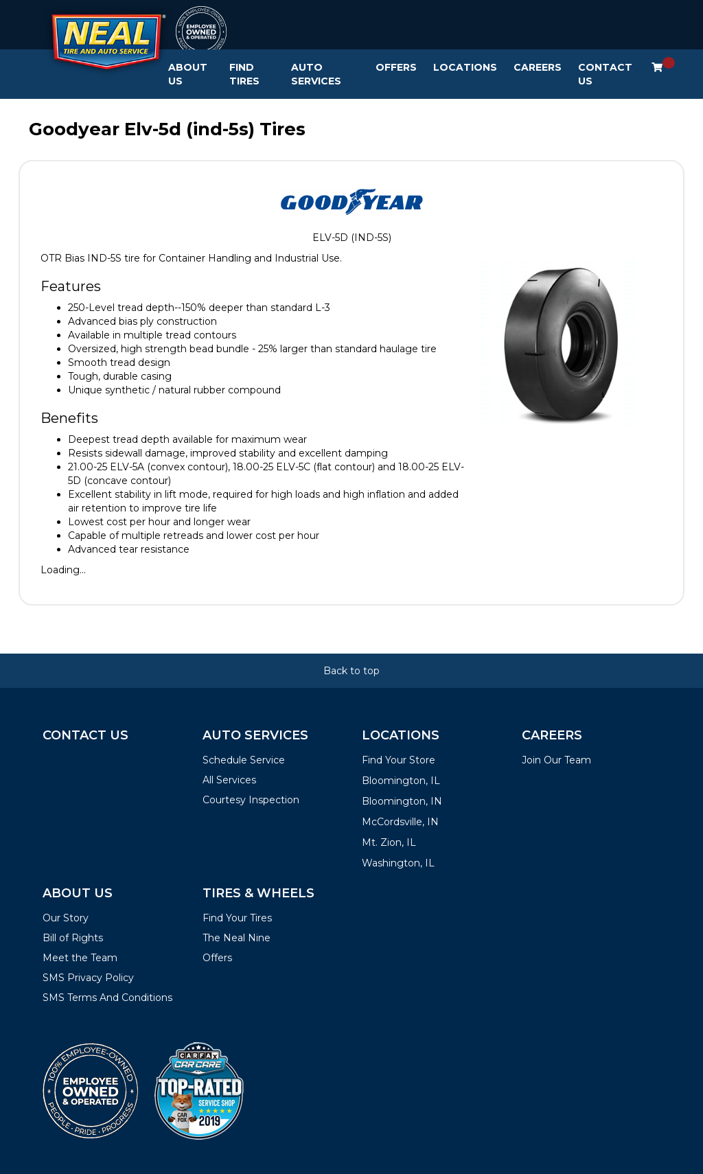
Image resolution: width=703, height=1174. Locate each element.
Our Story (66, 918)
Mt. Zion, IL (389, 842)
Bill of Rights (73, 938)
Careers (538, 67)
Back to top (351, 671)
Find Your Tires (237, 918)
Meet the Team (80, 958)
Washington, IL (398, 863)
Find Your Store (398, 760)
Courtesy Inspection (251, 800)
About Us (187, 74)
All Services (229, 780)
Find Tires (244, 74)
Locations (465, 67)
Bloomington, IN (402, 801)
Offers (396, 67)
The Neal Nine (236, 938)
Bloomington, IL (401, 780)
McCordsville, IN (400, 822)
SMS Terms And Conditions (107, 997)
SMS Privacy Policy (88, 977)
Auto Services (316, 74)
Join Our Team (556, 760)
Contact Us (605, 74)
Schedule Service (244, 760)
